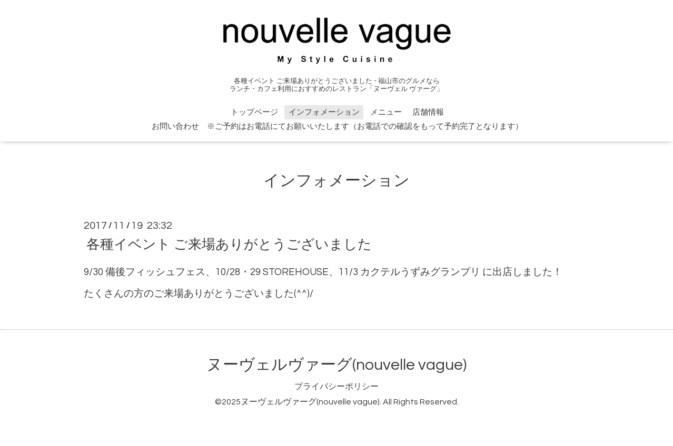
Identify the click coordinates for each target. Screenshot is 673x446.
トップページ (254, 112)
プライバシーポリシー (336, 386)
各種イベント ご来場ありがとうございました (229, 244)
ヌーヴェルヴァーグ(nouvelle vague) (336, 365)
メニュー (386, 112)
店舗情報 (428, 112)
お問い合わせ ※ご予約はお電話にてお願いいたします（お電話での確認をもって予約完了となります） (337, 126)
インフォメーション (324, 112)
